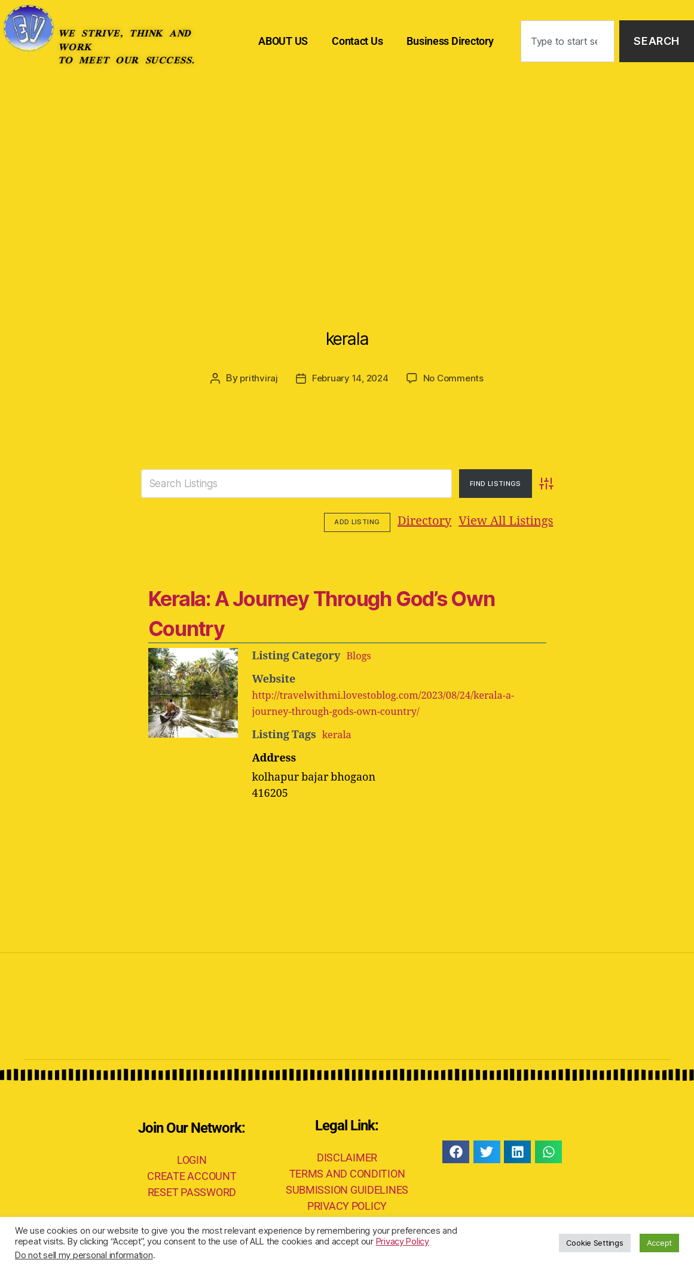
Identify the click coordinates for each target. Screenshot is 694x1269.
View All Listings (432, 520)
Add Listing (520, 521)
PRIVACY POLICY (347, 1204)
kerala (346, 331)
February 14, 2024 (349, 378)
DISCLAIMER (347, 1155)
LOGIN (192, 1158)
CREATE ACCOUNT (191, 1175)
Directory (351, 520)
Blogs (360, 654)
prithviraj (256, 378)
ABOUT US (283, 41)
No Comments (455, 378)
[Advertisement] (347, 172)
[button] (455, 1150)
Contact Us (357, 41)
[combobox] (568, 41)
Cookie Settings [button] (594, 1242)
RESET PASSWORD (192, 1191)
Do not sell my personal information (84, 1255)
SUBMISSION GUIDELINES (347, 1188)
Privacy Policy (402, 1241)
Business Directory (449, 41)
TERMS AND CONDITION (347, 1172)
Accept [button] (659, 1242)
